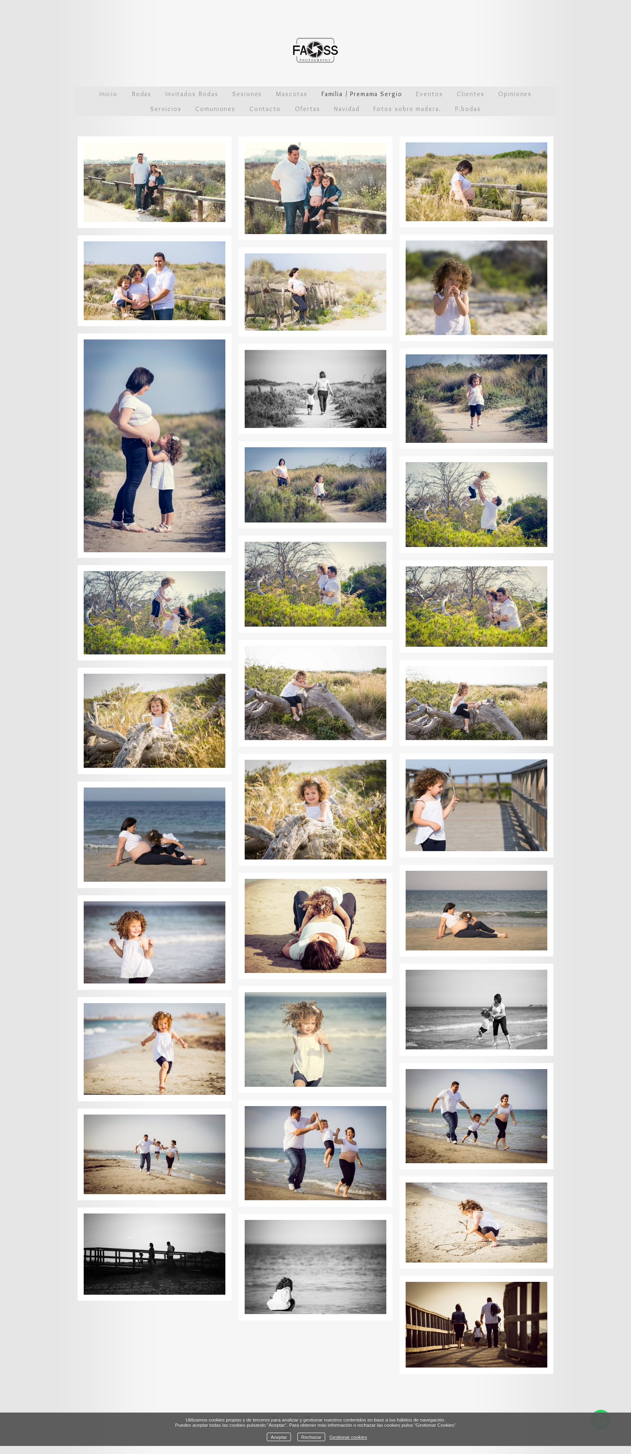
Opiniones (515, 94)
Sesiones (247, 94)
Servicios (165, 109)
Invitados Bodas (192, 94)
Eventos (429, 94)
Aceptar (279, 1437)
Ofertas (307, 109)
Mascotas (291, 94)
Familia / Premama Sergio (362, 94)
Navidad (346, 109)
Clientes (470, 94)
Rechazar (311, 1437)
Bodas (142, 94)
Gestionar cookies (348, 1437)
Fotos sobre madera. (407, 109)
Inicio (108, 94)
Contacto (265, 109)
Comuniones (215, 109)
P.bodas (467, 109)
